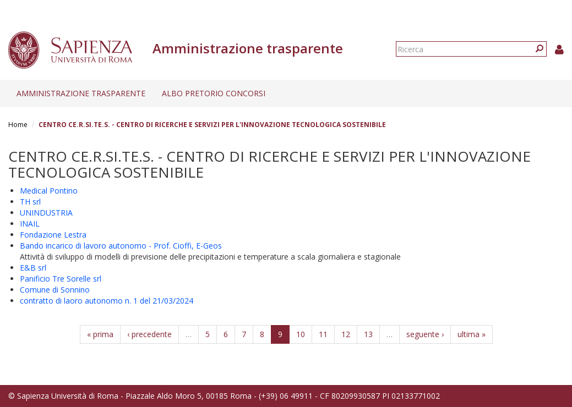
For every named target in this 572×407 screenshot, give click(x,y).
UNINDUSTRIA (46, 212)
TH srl (30, 201)
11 (323, 334)
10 (300, 334)
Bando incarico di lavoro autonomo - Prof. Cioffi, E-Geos (121, 245)
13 (368, 334)
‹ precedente (149, 334)
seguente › (425, 334)
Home (18, 124)
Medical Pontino (49, 190)
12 (345, 334)
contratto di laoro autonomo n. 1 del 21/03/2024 (106, 300)
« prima (100, 334)
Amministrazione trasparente (81, 93)
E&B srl (33, 267)
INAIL (30, 223)
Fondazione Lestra (53, 234)
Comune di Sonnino (55, 289)
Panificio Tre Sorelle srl (60, 278)
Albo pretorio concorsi (213, 93)
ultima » (471, 334)
